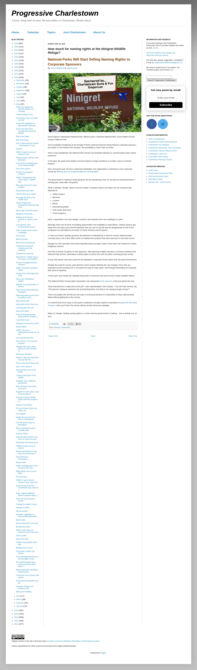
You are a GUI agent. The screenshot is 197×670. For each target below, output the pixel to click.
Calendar (33, 32)
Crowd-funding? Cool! (24, 115)
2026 (16, 43)
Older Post (133, 336)
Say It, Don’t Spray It (24, 367)
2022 (16, 57)
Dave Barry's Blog (155, 179)
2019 (16, 67)
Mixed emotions (22, 239)
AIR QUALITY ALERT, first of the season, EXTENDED (27, 258)
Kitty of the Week (22, 137)
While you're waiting (23, 592)
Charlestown (65, 327)
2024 (16, 50)
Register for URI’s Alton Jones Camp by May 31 (27, 393)
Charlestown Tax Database (158, 145)
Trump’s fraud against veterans (24, 173)
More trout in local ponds (25, 243)
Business (57, 327)
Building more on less (24, 548)
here (171, 70)
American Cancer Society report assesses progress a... (27, 399)
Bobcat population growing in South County (27, 571)
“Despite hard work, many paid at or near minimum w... (26, 349)
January (19, 606)
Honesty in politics (23, 508)
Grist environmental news (158, 176)
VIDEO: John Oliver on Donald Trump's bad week (27, 531)
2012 (16, 621)
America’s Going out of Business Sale (24, 587)
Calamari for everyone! (24, 254)
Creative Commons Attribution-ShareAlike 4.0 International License (74, 641)
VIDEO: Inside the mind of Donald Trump (26, 153)
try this (155, 48)
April (18, 596)
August (19, 94)
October (19, 87)
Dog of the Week (22, 311)
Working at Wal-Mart (24, 354)
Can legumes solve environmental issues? (25, 226)
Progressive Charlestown (55, 13)
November (20, 84)
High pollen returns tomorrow (27, 304)
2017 (16, 74)
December (20, 80)
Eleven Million (21, 327)
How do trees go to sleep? (26, 194)
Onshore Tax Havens (24, 405)
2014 (16, 614)
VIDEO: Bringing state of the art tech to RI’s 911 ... (27, 467)
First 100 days (21, 477)
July (18, 97)
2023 (16, 54)
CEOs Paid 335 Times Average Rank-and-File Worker (26, 131)
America (19, 149)
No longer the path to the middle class (25, 199)
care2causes (72, 68)
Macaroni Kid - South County (159, 182)
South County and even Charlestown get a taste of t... (27, 488)
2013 (16, 617)
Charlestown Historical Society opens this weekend (24, 248)
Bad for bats (20, 520)
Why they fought (22, 140)
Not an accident (22, 511)
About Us (99, 32)
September (20, 90)
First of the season (23, 169)
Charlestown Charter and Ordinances (162, 142)
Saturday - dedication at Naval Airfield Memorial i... (27, 515)
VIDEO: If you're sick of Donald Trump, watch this (27, 481)
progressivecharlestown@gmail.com (169, 63)
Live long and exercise (24, 338)
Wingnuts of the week (24, 214)
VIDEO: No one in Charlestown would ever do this (27, 332)
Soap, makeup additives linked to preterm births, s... (27, 494)
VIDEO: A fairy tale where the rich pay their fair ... (27, 359)
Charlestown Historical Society (160, 160)
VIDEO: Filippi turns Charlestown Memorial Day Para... (27, 205)
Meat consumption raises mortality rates (25, 429)
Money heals (21, 462)
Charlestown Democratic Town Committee (164, 148)
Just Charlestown (74, 32)
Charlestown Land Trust (157, 154)
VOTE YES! (20, 236)
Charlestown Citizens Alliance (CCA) (162, 151)
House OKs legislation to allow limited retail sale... (26, 124)
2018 (16, 71)
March (19, 599)
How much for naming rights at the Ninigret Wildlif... (27, 164)
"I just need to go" (23, 320)
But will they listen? (23, 527)
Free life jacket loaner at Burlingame (25, 424)
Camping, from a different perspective (25, 382)
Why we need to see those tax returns (26, 387)
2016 (16, 77)
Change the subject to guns (26, 504)
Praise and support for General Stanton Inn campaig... (25, 109)
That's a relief (21, 536)
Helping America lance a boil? (27, 323)
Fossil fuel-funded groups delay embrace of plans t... (27, 316)
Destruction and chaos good (27, 443)
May (18, 104)
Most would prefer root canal (27, 523)
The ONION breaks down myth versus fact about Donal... (26, 564)
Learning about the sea (25, 308)
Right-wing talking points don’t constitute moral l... (27, 296)
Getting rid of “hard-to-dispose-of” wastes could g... (26, 219)
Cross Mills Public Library (158, 157)
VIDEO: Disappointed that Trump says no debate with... (26, 180)
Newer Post (53, 336)
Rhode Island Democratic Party (160, 173)
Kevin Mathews (57, 68)
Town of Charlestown (156, 139)
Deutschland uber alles (25, 191)
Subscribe (166, 105)
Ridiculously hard (22, 301)
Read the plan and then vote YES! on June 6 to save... (27, 438)
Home (15, 32)
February (20, 603)
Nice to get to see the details (27, 211)
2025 (16, 47)
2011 (16, 624)
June (18, 101)
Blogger (103, 653)
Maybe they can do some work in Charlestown (25, 418)
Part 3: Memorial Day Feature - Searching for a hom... (27, 144)
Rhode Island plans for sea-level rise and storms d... (26, 452)
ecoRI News (153, 170)
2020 (16, 64)
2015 (16, 610)
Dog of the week (22, 539)
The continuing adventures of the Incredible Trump (27, 558)
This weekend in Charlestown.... (23, 458)
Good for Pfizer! (22, 434)
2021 (16, 60)
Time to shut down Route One (27, 363)
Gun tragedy (20, 414)
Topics (51, 32)
